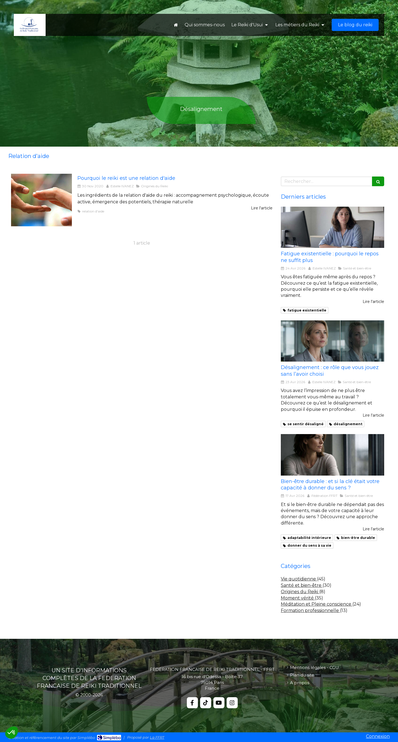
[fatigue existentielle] (332, 227)
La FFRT (157, 737)
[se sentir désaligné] (332, 341)
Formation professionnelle (310, 610)
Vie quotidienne (299, 579)
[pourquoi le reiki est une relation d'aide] (41, 200)
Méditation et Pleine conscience (316, 604)
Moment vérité (298, 598)
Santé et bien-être (302, 585)
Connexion (378, 736)
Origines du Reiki (300, 591)
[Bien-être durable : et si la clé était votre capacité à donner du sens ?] (332, 455)
